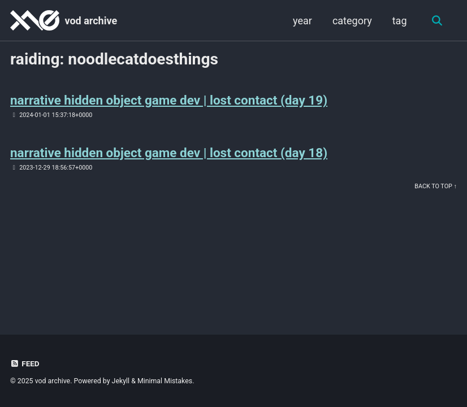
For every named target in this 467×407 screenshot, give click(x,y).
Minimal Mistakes (164, 381)
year (302, 21)
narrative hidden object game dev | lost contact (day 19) (168, 100)
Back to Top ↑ (435, 186)
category (352, 21)
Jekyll (121, 381)
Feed (25, 363)
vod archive (90, 21)
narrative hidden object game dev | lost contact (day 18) (168, 152)
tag (399, 21)
